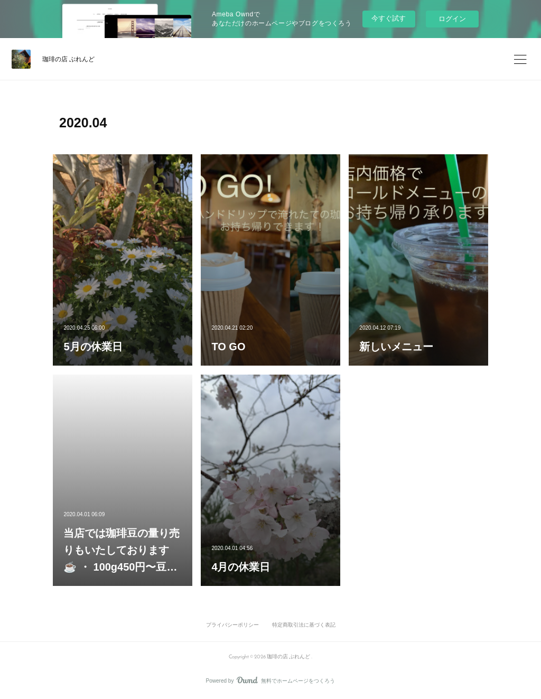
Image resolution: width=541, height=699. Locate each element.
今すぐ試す (388, 18)
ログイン (452, 19)
